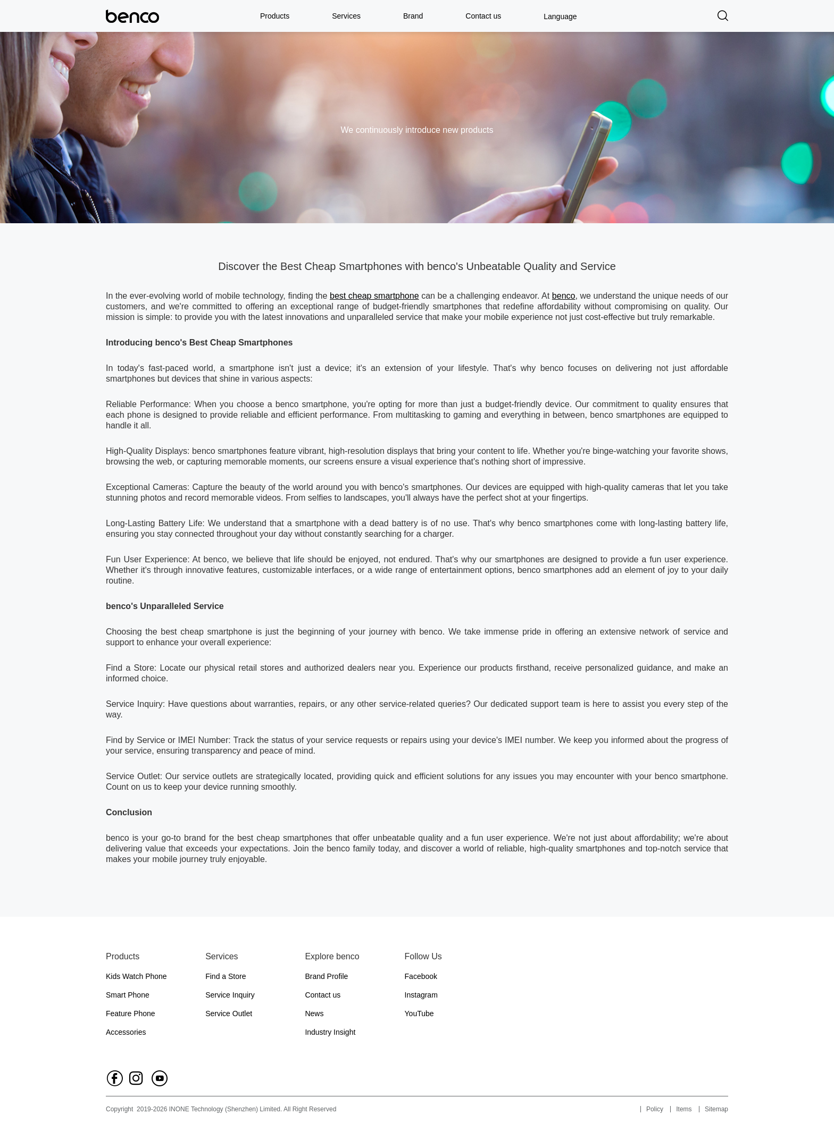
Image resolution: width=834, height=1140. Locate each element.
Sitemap (716, 1109)
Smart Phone (127, 995)
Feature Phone (130, 1013)
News (314, 1013)
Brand (413, 16)
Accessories (126, 1032)
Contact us (483, 16)
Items (683, 1109)
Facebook (421, 976)
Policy (654, 1109)
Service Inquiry (230, 995)
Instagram (421, 995)
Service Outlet (228, 1013)
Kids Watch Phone (136, 976)
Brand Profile (326, 976)
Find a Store (225, 976)
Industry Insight (330, 1032)
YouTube (419, 1013)
